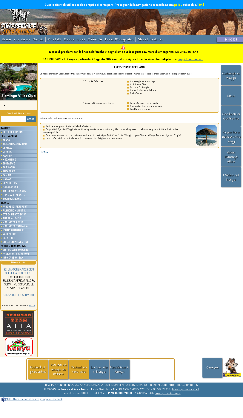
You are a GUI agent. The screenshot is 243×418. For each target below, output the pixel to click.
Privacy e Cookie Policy (168, 393)
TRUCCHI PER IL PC (187, 385)
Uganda (7, 147)
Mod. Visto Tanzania (15, 226)
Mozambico (9, 159)
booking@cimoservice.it (185, 389)
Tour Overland (12, 198)
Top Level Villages (14, 190)
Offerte (95, 39)
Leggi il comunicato (190, 59)
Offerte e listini (13, 132)
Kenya (6, 140)
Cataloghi (9, 238)
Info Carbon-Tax (13, 257)
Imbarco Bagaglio (13, 230)
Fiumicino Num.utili (14, 210)
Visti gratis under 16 (15, 249)
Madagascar (10, 187)
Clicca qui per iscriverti (19, 295)
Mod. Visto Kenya (13, 222)
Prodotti (54, 39)
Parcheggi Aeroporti (15, 206)
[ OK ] (200, 5)
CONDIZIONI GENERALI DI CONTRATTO (126, 385)
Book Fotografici (119, 39)
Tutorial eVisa (12, 218)
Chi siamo (22, 39)
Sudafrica (9, 171)
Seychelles (10, 183)
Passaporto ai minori (16, 253)
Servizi (38, 39)
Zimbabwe (9, 163)
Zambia (7, 175)
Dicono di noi (74, 39)
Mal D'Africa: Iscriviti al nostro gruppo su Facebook (31, 399)
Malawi (7, 179)
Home (6, 39)
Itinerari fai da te (14, 194)
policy (178, 5)
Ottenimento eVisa (14, 214)
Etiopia (7, 151)
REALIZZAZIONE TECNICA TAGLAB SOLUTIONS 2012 (74, 385)
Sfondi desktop (150, 39)
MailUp (32, 305)
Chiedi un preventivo (16, 241)
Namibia (7, 155)
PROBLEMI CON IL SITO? (162, 385)
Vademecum (9, 234)
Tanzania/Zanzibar (15, 143)
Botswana (9, 167)
